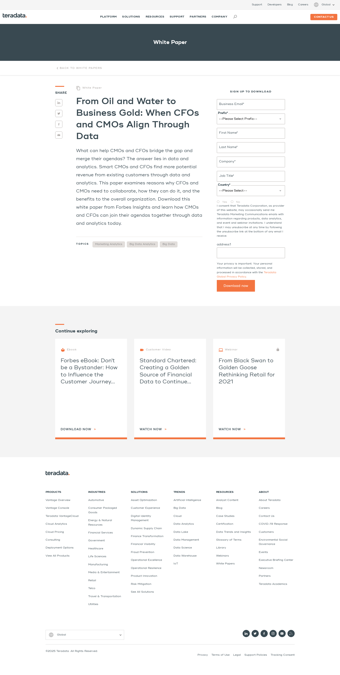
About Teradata (270, 500)
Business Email (231, 104)
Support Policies (255, 655)
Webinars (222, 556)
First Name (228, 132)
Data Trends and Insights (233, 532)
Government (96, 540)
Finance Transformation (147, 536)
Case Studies (225, 516)
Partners (198, 16)
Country (224, 184)
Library (221, 547)
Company (219, 16)
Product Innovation (144, 576)
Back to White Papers (78, 68)
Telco (91, 588)
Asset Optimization (144, 500)
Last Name (228, 147)
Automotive (96, 500)
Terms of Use (220, 655)
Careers (303, 4)
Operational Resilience (146, 568)
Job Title (226, 175)
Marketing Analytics (108, 244)
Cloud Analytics (56, 524)
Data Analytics (183, 524)
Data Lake (180, 532)
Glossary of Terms (228, 540)
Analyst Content (227, 500)
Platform (108, 16)
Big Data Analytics (142, 244)
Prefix (223, 113)
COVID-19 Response (273, 524)
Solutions (131, 16)
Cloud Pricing (55, 532)
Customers (266, 532)
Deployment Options (60, 547)
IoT (175, 563)
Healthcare (95, 548)
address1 (224, 244)
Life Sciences (97, 556)
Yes (224, 202)
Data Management (186, 540)
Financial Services (100, 532)
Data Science (182, 547)
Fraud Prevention (142, 552)
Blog (290, 4)
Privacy (202, 655)
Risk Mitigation (141, 584)
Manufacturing (98, 564)
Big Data (168, 244)
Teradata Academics (273, 584)
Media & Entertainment (104, 572)
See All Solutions (142, 592)
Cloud (177, 516)
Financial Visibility (143, 544)
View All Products (58, 556)
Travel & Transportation (104, 596)
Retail (92, 580)
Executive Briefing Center (276, 560)
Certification (224, 524)
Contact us (324, 17)
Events (263, 552)
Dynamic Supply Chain (146, 528)
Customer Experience (145, 508)
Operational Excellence (146, 560)
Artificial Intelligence (187, 500)
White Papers (225, 563)
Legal (237, 655)
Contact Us (266, 516)
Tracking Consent (283, 655)
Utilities (93, 604)
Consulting (53, 540)
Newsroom (266, 568)
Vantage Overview (58, 500)
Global (326, 4)
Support (257, 4)
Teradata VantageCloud (62, 516)
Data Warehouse (185, 556)
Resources (155, 16)
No (238, 202)
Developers (275, 4)
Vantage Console (57, 508)
